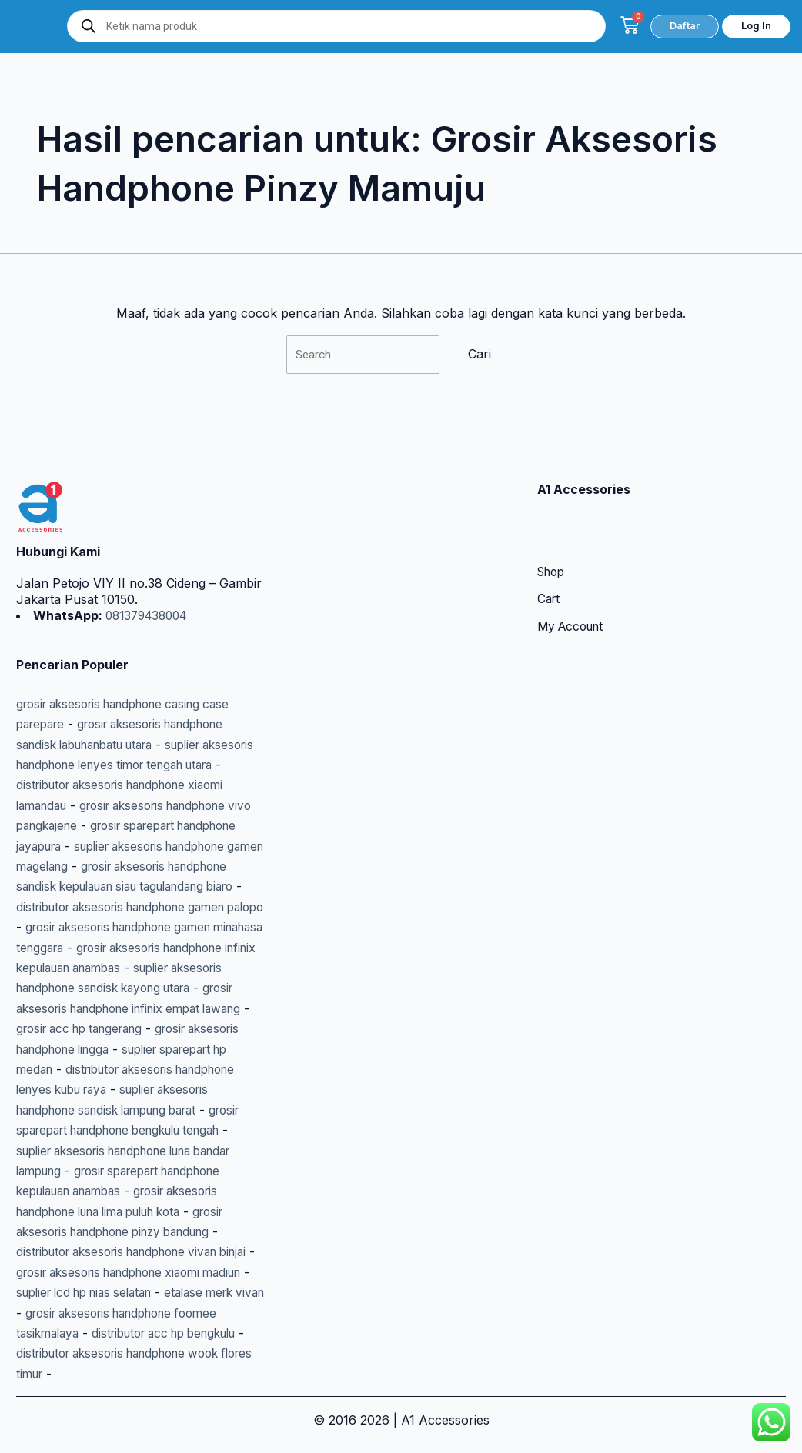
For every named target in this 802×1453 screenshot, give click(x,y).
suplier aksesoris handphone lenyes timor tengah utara (138, 724)
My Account (573, 587)
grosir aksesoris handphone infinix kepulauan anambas (130, 947)
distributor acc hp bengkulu (106, 1353)
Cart (549, 559)
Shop (553, 531)
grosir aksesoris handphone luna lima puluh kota (134, 1211)
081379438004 (149, 574)
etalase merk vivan (152, 1313)
